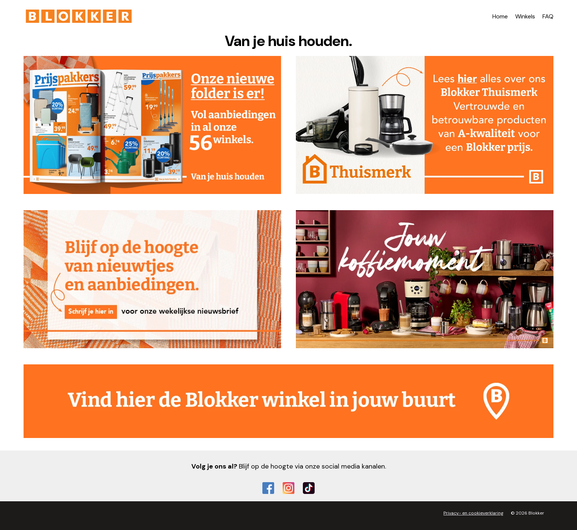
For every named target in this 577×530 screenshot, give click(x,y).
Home (500, 16)
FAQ (547, 16)
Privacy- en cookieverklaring (473, 513)
